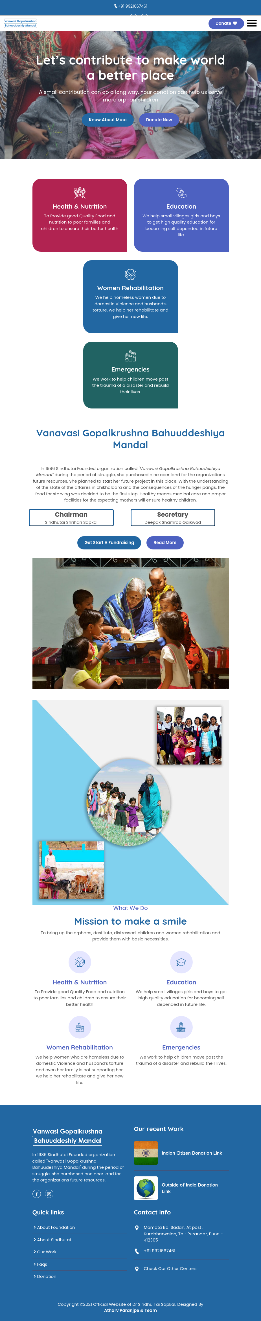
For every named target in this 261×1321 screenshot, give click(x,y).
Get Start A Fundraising (109, 542)
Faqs (39, 1264)
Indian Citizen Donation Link (192, 1153)
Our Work (44, 1252)
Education (181, 206)
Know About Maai (107, 120)
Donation (44, 1276)
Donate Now (159, 120)
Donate (226, 23)
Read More (164, 542)
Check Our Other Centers (170, 1268)
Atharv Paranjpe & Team (130, 1310)
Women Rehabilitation (130, 288)
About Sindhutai (51, 1240)
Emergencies (130, 369)
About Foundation (53, 1227)
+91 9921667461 (132, 6)
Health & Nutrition (79, 206)
